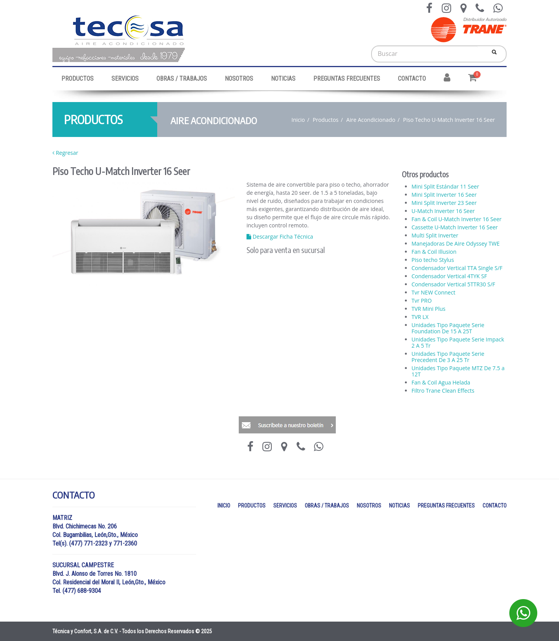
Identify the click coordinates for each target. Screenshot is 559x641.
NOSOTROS (239, 78)
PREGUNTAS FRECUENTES (346, 78)
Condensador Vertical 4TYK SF (449, 276)
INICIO (223, 505)
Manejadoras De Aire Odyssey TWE (455, 244)
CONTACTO (412, 78)
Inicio (298, 119)
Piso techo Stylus (432, 260)
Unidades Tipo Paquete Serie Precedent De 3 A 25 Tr (447, 357)
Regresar (65, 152)
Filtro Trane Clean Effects (442, 391)
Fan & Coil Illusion (434, 252)
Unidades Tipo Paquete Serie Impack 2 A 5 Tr (457, 342)
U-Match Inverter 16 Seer (443, 211)
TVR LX (420, 317)
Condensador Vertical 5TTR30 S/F (453, 284)
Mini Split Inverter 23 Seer (444, 203)
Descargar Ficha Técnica (280, 236)
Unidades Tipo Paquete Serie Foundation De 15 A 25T (447, 328)
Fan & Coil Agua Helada (440, 382)
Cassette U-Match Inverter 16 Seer (454, 227)
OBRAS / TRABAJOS (181, 78)
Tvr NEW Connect (433, 292)
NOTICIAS (283, 78)
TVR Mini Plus (428, 309)
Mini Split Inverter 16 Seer (444, 195)
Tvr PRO (421, 301)
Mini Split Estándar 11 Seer (445, 187)
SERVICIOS (125, 78)
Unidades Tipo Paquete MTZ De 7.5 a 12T (458, 371)
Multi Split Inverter (434, 235)
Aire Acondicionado (370, 119)
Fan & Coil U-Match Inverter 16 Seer (456, 219)
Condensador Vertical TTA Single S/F (456, 268)
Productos (326, 119)
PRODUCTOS (77, 78)
